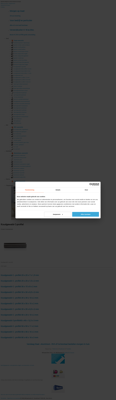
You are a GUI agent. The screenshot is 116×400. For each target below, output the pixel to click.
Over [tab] (86, 190)
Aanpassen (58, 214)
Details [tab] (58, 190)
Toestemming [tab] (29, 190)
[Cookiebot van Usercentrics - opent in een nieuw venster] (91, 184)
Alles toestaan (85, 214)
